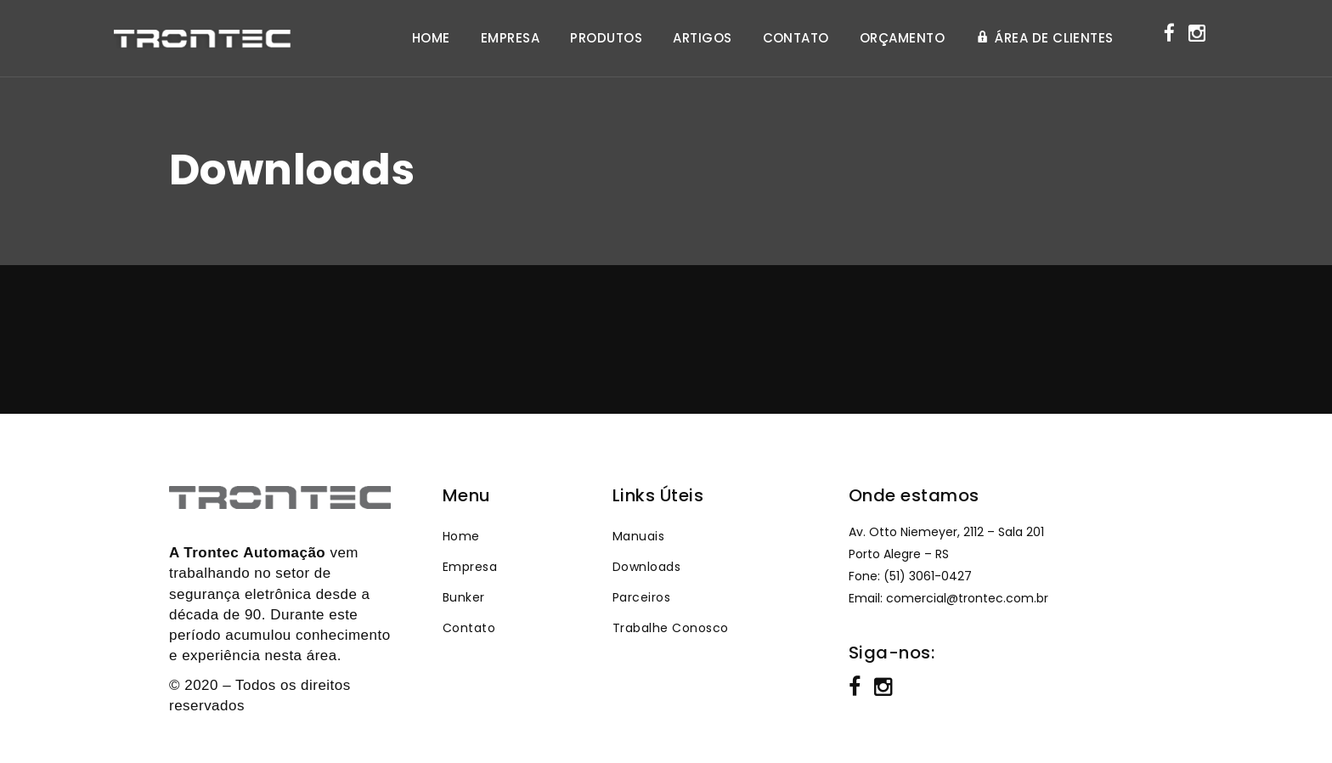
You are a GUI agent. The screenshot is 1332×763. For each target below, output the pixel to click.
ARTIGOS (702, 38)
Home (461, 536)
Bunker (464, 597)
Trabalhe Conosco (670, 627)
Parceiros (641, 597)
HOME (431, 38)
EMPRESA (510, 38)
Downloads (646, 566)
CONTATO (796, 38)
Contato (469, 627)
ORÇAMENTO (902, 38)
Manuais (638, 536)
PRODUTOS (606, 38)
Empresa (470, 566)
